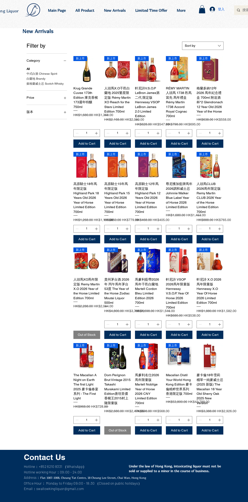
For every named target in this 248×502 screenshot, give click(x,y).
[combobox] (203, 46)
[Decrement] (76, 133)
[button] (202, 9)
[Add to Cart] (86, 143)
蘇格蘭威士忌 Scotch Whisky (45, 83)
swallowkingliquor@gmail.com (60, 488)
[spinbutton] (86, 133)
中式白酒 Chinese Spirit (42, 73)
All (28, 69)
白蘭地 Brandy (36, 78)
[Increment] (96, 133)
